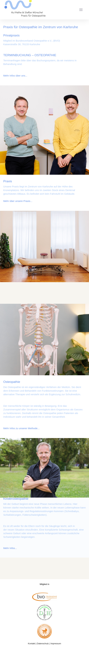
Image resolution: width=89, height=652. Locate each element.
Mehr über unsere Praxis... (17, 201)
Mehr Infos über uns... (15, 75)
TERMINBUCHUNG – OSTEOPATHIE (29, 55)
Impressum (56, 643)
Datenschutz (43, 643)
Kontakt (31, 643)
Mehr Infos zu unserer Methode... (21, 428)
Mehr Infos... (10, 548)
